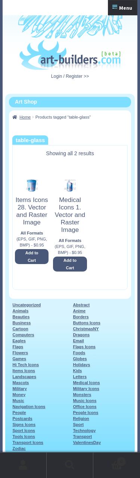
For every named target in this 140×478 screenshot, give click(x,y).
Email (78, 340)
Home (25, 117)
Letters (80, 376)
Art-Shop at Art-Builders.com (70, 55)
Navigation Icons (28, 406)
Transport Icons (27, 442)
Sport (78, 424)
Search (70, 465)
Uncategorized (26, 305)
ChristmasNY (86, 329)
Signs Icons (23, 424)
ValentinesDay (87, 442)
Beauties (20, 317)
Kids (77, 370)
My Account (23, 465)
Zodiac (18, 448)
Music (18, 400)
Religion (81, 418)
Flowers (20, 352)
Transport (82, 436)
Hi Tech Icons (25, 364)
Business (21, 323)
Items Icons (23, 370)
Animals (20, 311)
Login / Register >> (70, 76)
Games (19, 358)
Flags (17, 346)
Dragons (81, 335)
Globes (80, 358)
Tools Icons (23, 436)
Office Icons (84, 406)
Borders (80, 317)
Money (18, 394)
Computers (23, 335)
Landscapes (24, 376)
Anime (79, 311)
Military (19, 388)
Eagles (18, 340)
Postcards (22, 418)
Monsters (82, 394)
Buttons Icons (86, 323)
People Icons (85, 412)
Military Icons (86, 388)
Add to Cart (31, 257)
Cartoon (20, 329)
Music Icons (84, 400)
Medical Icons (86, 382)
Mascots (20, 382)
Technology (84, 430)
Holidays (81, 364)
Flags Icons (84, 346)
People (19, 412)
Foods (79, 352)
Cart (109, 460)
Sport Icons (23, 430)
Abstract (81, 305)
